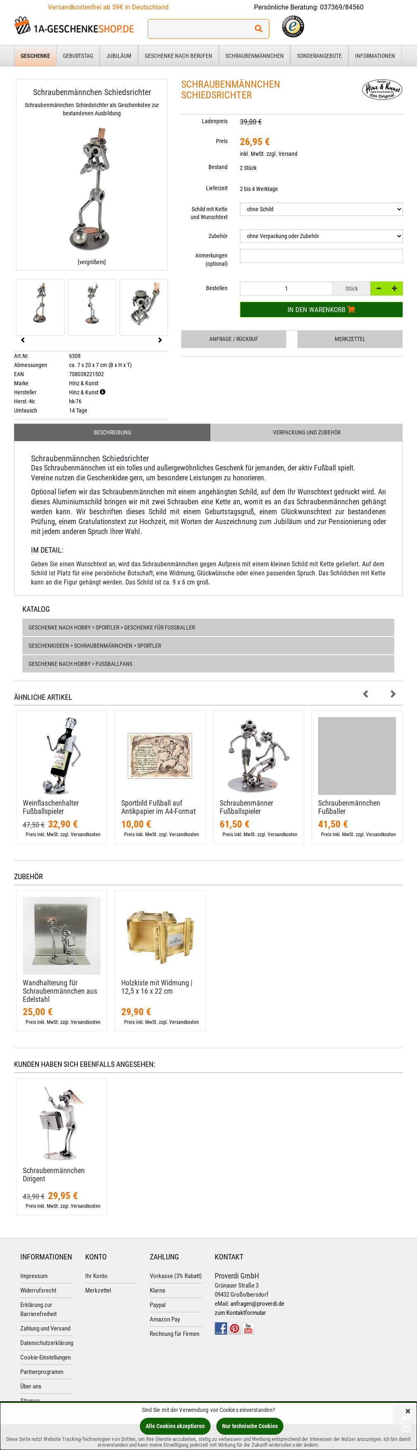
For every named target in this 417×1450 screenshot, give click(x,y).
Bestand (218, 167)
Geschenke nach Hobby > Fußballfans (80, 664)
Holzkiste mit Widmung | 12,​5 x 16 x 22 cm (156, 986)
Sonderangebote (319, 55)
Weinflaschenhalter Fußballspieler (51, 807)
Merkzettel (350, 339)
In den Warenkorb (321, 309)
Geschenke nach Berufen (178, 55)
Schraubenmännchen (254, 55)
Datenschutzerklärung (46, 1343)
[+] (394, 288)
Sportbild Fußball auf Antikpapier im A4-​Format (158, 807)
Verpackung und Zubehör (306, 432)
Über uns (30, 1386)
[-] (378, 288)
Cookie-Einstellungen (45, 1357)
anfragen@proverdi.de (257, 1303)
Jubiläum (119, 55)
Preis (222, 141)
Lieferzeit (217, 188)
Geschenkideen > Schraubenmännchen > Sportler (95, 645)
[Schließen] (408, 1411)
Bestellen (217, 288)
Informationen (375, 55)
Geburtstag (78, 55)
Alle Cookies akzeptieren (175, 1426)
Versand (287, 153)
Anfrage (233, 339)
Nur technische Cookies (250, 1426)
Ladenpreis (215, 121)
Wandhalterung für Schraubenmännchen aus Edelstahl (60, 991)
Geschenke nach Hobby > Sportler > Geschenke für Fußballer (112, 627)
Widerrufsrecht (38, 1290)
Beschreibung (112, 432)
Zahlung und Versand (45, 1328)
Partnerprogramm (41, 1372)
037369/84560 (342, 7)
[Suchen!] (258, 28)
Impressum (34, 1276)
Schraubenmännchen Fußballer (349, 807)
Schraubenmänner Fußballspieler (246, 807)
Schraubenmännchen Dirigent (54, 1174)
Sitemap (30, 1401)
